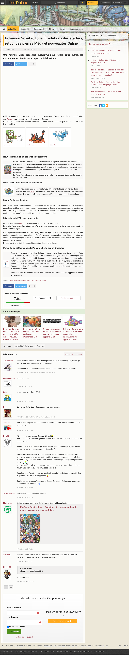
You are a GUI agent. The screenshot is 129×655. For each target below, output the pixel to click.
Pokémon (10, 119)
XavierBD (7, 555)
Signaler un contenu (80, 651)
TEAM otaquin (9, 493)
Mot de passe (12, 617)
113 (114, 85)
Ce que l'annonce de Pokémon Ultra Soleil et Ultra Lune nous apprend (52, 333)
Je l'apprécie (40, 298)
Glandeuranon (9, 378)
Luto (5, 392)
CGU (41, 651)
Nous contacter (99, 651)
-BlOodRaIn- (8, 361)
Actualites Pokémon (23, 646)
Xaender (6, 423)
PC (31, 192)
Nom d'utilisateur (14, 608)
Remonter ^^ (123, 646)
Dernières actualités (98, 43)
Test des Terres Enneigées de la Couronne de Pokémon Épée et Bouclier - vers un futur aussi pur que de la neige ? (108, 72)
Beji (5, 407)
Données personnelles (64, 651)
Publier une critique (68, 298)
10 (54, 49)
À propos (20, 651)
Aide (90, 651)
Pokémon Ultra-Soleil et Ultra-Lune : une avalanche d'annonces (32, 333)
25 (104, 94)
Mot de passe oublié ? (24, 637)
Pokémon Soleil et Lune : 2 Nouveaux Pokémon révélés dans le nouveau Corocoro (11, 334)
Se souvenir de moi (17, 627)
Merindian (10, 49)
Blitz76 (6, 436)
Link (21, 223)
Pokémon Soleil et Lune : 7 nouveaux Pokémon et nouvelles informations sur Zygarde (73, 334)
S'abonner (92, 3)
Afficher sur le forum (73, 354)
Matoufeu (30, 145)
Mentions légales (31, 651)
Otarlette (53, 145)
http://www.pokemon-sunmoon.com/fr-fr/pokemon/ (28, 280)
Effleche (7, 145)
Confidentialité (49, 651)
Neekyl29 (7, 567)
